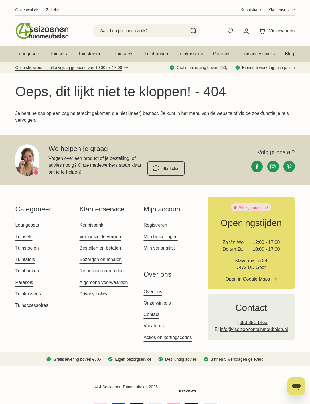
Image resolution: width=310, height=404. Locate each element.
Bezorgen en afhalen (101, 259)
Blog (289, 53)
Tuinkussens (190, 53)
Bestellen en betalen (100, 248)
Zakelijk (53, 9)
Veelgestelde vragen (100, 236)
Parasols (221, 53)
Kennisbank (251, 9)
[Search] (193, 30)
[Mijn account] (246, 31)
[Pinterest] (289, 166)
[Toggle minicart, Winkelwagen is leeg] (275, 31)
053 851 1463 (254, 322)
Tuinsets (58, 53)
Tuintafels (124, 53)
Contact (151, 314)
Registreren (155, 225)
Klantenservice (281, 9)
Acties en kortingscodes (168, 337)
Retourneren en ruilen (102, 270)
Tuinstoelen (89, 53)
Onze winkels (27, 9)
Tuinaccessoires (258, 53)
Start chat (166, 168)
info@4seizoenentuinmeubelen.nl (254, 329)
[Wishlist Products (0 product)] (230, 31)
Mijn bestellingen (161, 236)
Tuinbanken (156, 53)
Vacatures (154, 325)
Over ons (153, 291)
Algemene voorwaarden (104, 282)
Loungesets (28, 53)
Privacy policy (94, 293)
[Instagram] (273, 166)
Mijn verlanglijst (159, 248)
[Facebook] (257, 166)
